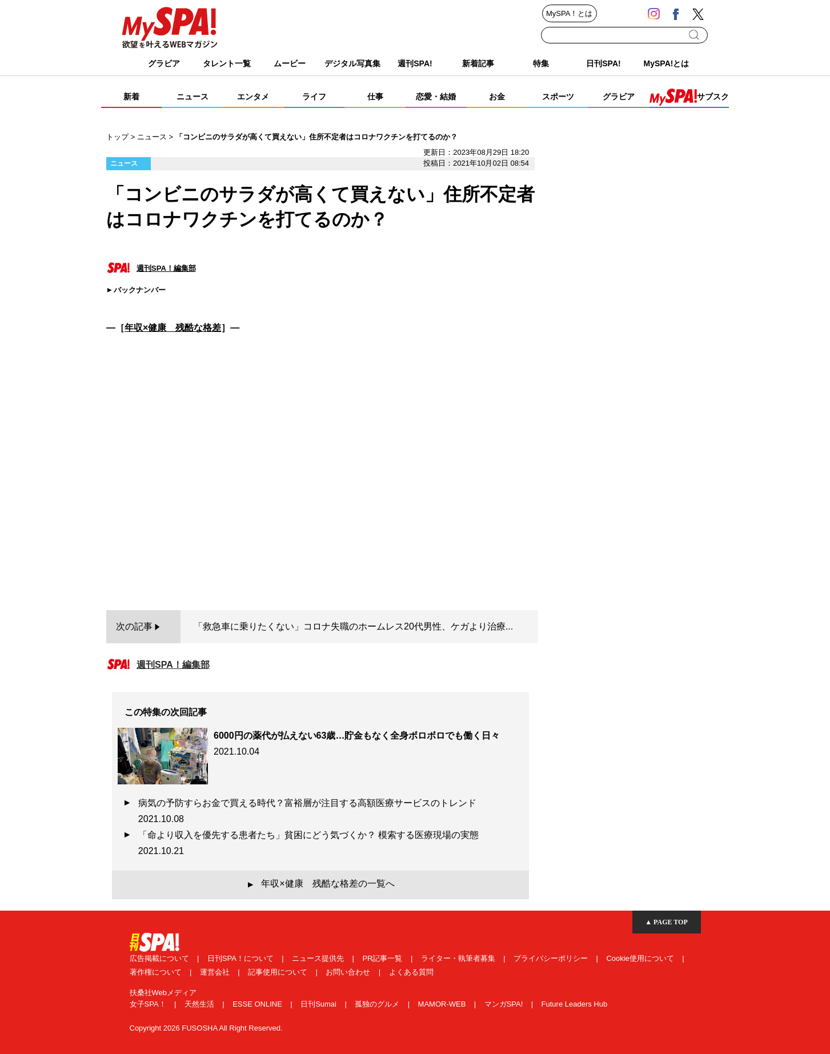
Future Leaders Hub (575, 1004)
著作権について (157, 972)
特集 (541, 63)
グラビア (164, 63)
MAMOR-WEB (443, 1004)
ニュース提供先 (319, 958)
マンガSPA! (504, 1004)
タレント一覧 (227, 63)
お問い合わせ (349, 972)
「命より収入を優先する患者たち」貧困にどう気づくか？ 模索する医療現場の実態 (313, 843)
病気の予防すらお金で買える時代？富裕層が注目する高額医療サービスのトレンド (312, 811)
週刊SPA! (415, 63)
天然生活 (200, 1004)
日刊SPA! (603, 63)
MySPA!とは (666, 63)
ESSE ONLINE (258, 1004)
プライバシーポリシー (552, 958)
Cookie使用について (641, 958)
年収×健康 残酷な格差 (173, 327)
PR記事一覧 (383, 958)
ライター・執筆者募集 (459, 958)
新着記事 (478, 63)
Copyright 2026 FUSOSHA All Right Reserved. (206, 1028)
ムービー (290, 63)
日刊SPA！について (241, 958)
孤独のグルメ (378, 1004)
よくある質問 (411, 972)
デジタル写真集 (352, 63)
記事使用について (279, 972)
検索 (695, 35)
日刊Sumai (319, 1004)
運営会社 (216, 972)
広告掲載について (160, 958)
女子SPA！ (149, 1004)
